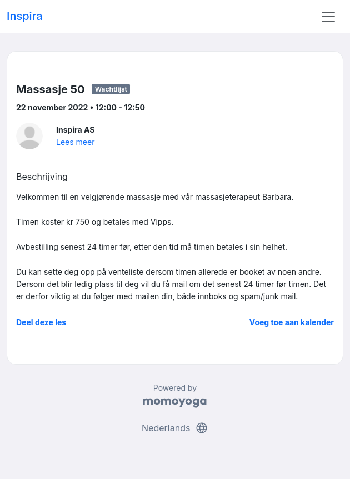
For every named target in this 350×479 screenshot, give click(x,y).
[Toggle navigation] (328, 16)
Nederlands (175, 428)
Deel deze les (41, 322)
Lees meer (75, 142)
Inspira (25, 16)
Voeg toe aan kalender (291, 322)
